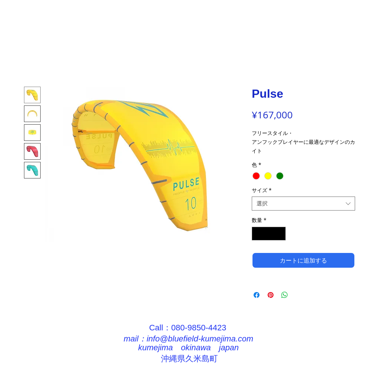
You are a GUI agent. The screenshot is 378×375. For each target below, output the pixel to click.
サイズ (262, 190)
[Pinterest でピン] (270, 295)
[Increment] (280, 233)
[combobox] (303, 204)
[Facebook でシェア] (256, 295)
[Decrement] (257, 233)
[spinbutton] (268, 233)
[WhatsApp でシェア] (284, 295)
